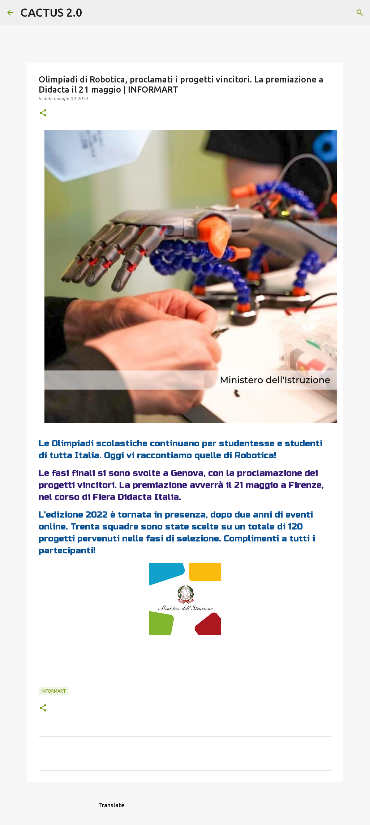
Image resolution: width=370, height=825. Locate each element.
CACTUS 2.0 (51, 12)
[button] (43, 113)
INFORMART (54, 691)
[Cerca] (92, 12)
